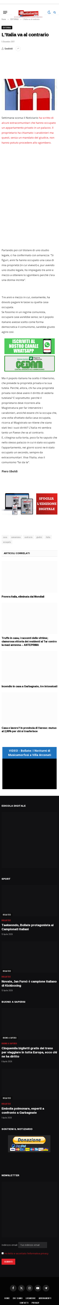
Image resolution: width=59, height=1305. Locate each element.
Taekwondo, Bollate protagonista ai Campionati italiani (27, 927)
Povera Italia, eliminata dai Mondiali (23, 596)
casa (5, 537)
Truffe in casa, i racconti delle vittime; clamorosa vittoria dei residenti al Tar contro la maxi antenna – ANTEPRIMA (29, 641)
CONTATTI (24, 1302)
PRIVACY (35, 1302)
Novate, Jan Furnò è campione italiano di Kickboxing (29, 983)
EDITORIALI (7, 27)
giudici (39, 537)
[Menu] (5, 12)
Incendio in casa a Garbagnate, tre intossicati (29, 686)
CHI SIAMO (18, 1298)
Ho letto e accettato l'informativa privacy (26, 1253)
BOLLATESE (7, 914)
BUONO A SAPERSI (10, 1038)
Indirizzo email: (24, 1244)
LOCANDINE (31, 1298)
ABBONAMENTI (45, 1298)
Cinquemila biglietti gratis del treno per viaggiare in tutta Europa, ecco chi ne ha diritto (29, 1052)
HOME (6, 1298)
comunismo (16, 537)
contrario (29, 537)
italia (48, 537)
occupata (7, 542)
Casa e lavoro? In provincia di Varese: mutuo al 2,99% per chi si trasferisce (29, 730)
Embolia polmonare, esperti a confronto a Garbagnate (23, 1110)
